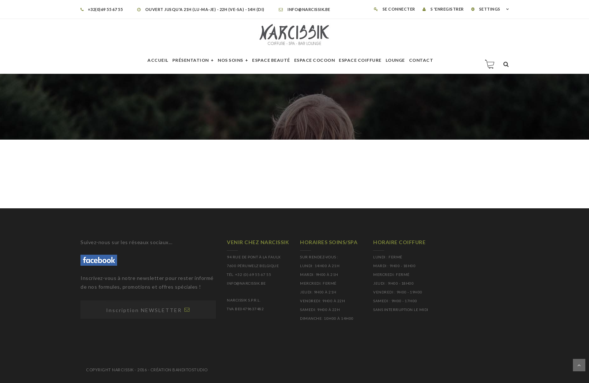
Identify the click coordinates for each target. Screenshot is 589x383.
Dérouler (579, 365)
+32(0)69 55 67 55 (101, 9)
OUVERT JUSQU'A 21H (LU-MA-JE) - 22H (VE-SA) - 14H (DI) (201, 9)
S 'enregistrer (443, 9)
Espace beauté (271, 60)
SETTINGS (485, 9)
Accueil (157, 60)
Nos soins (230, 60)
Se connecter (394, 9)
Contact (421, 60)
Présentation (190, 60)
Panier (490, 64)
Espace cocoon (314, 60)
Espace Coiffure (360, 60)
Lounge (395, 60)
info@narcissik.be (304, 9)
